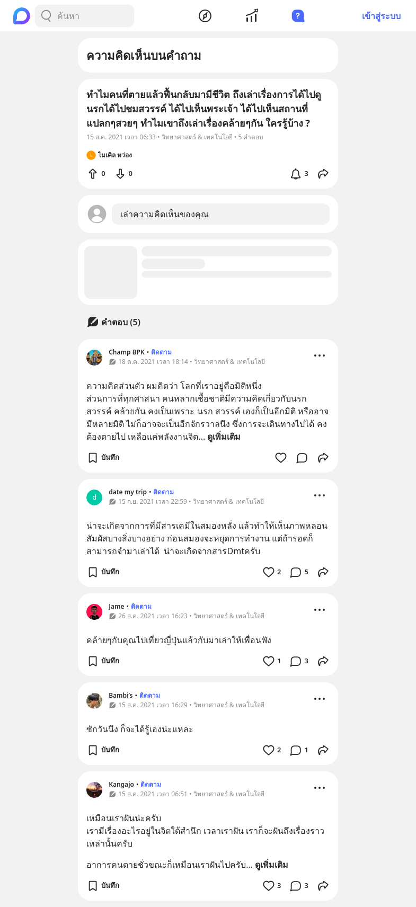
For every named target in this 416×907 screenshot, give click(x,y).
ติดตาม (161, 352)
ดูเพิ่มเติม (224, 436)
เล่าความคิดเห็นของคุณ (164, 214)
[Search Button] (46, 16)
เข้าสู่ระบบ (381, 16)
